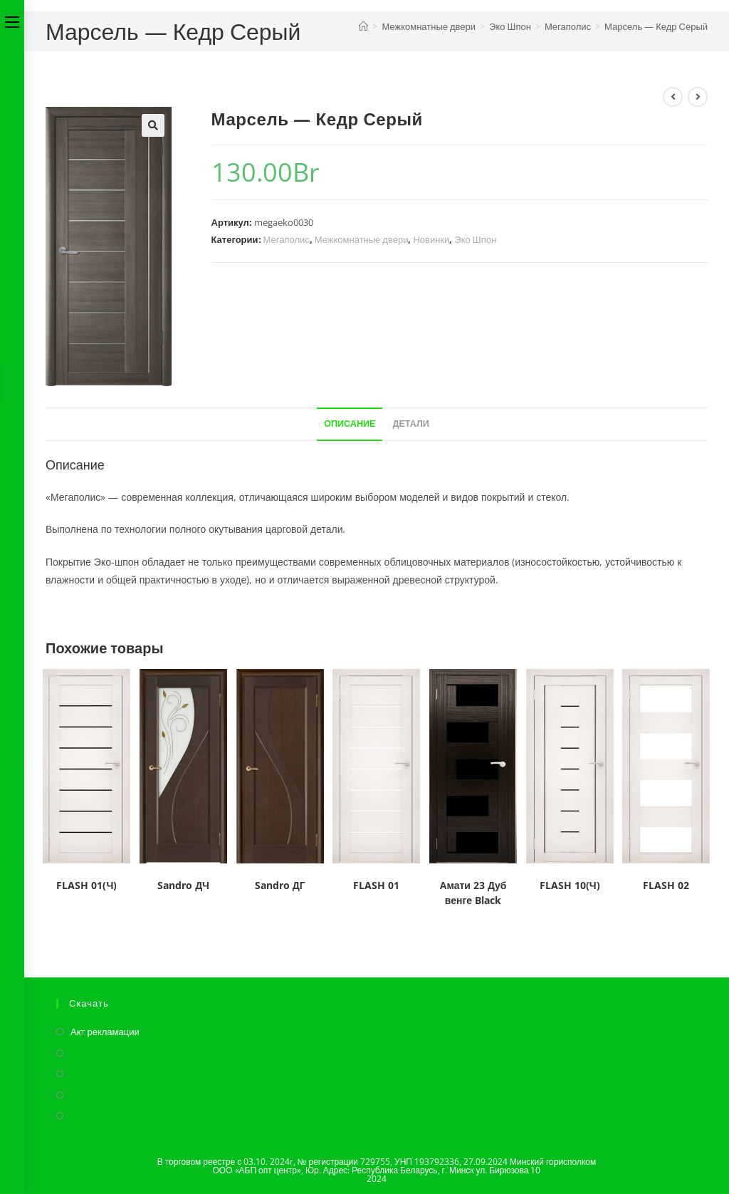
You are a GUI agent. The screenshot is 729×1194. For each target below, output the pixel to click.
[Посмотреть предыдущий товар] (673, 97)
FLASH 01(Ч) (86, 885)
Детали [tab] (410, 423)
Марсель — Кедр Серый (656, 26)
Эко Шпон (475, 239)
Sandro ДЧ (183, 885)
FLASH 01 (376, 885)
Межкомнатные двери (362, 239)
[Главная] (363, 26)
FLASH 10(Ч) (570, 885)
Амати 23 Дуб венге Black (472, 892)
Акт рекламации (105, 1031)
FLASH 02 (666, 885)
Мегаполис (286, 239)
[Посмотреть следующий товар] (698, 97)
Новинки (431, 239)
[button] (153, 125)
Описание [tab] (349, 423)
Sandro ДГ (280, 885)
